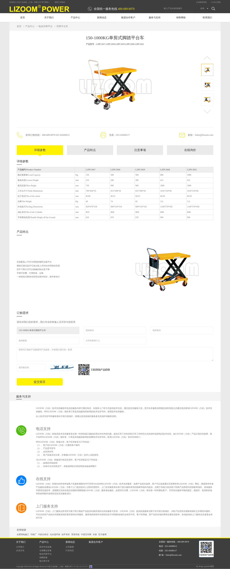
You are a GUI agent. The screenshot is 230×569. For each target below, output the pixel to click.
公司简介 (20, 547)
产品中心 (75, 17)
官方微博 (102, 535)
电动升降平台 (45, 26)
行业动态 (70, 551)
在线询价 (190, 150)
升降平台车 (62, 26)
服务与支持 (154, 17)
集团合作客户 (128, 17)
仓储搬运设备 (45, 551)
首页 (22, 17)
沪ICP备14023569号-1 (80, 567)
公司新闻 (70, 547)
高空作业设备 (45, 547)
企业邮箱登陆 (201, 2)
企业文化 (20, 551)
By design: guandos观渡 (205, 566)
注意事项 (140, 150)
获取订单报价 (60, 2)
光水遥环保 (55, 535)
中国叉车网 (86, 535)
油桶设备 (43, 558)
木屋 (95, 535)
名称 (202, 8)
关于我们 (49, 17)
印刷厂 (34, 535)
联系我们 (207, 17)
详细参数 (40, 150)
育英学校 (75, 535)
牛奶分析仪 (43, 535)
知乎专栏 (66, 535)
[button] (207, 57)
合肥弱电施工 (23, 535)
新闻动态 (101, 17)
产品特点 (90, 150)
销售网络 (181, 17)
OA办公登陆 (216, 2)
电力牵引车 (44, 561)
